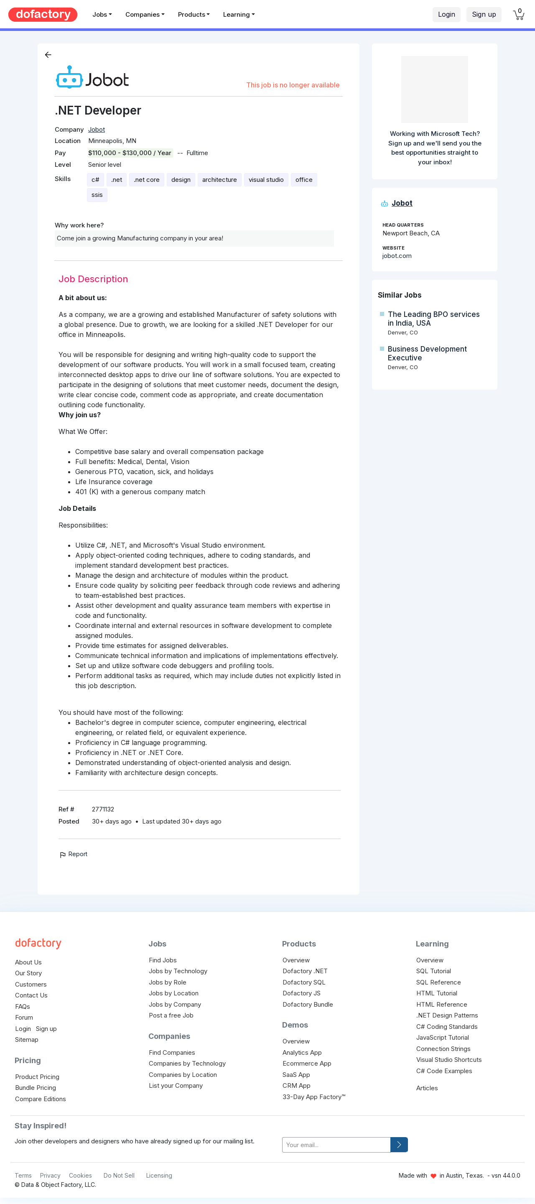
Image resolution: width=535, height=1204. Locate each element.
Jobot (96, 129)
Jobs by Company (175, 1004)
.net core (147, 180)
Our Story (28, 973)
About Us (28, 962)
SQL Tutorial (433, 971)
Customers (31, 984)
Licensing (159, 1175)
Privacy (50, 1175)
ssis (97, 195)
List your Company (176, 1085)
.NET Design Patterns (447, 1015)
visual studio (266, 180)
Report (73, 853)
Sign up (484, 14)
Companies (142, 14)
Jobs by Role (167, 982)
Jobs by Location (174, 993)
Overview (296, 960)
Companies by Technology (187, 1063)
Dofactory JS (302, 993)
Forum (24, 1017)
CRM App (297, 1085)
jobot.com (397, 256)
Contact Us (31, 995)
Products (191, 14)
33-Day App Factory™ (314, 1097)
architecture (219, 180)
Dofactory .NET (305, 971)
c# (95, 180)
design (181, 180)
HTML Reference (441, 1004)
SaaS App (296, 1075)
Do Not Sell (119, 1175)
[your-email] (336, 1145)
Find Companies (172, 1052)
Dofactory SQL (304, 982)
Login (446, 14)
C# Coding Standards (447, 1027)
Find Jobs (163, 960)
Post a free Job (171, 1015)
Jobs (99, 14)
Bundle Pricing (35, 1088)
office (304, 180)
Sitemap (26, 1039)
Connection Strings (443, 1049)
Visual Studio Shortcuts (449, 1060)
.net (116, 180)
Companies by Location (183, 1075)
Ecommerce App (307, 1063)
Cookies (80, 1175)
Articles (427, 1088)
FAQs (22, 1006)
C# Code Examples (444, 1071)
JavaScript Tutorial (442, 1037)
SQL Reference (438, 982)
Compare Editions (40, 1099)
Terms (23, 1175)
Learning (236, 14)
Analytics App (302, 1052)
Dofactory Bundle (308, 1004)
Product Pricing (37, 1077)
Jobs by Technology (178, 971)
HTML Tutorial (436, 993)
